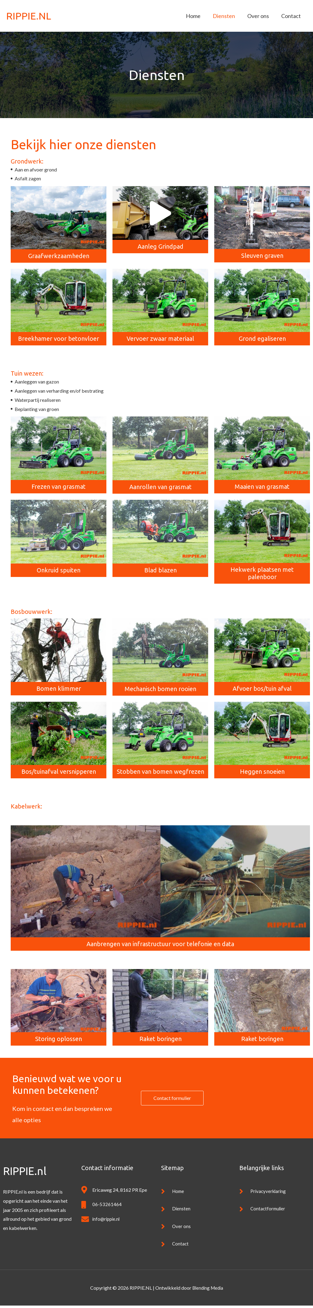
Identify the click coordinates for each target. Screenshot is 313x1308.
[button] (160, 213)
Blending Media (207, 1290)
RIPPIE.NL (29, 15)
